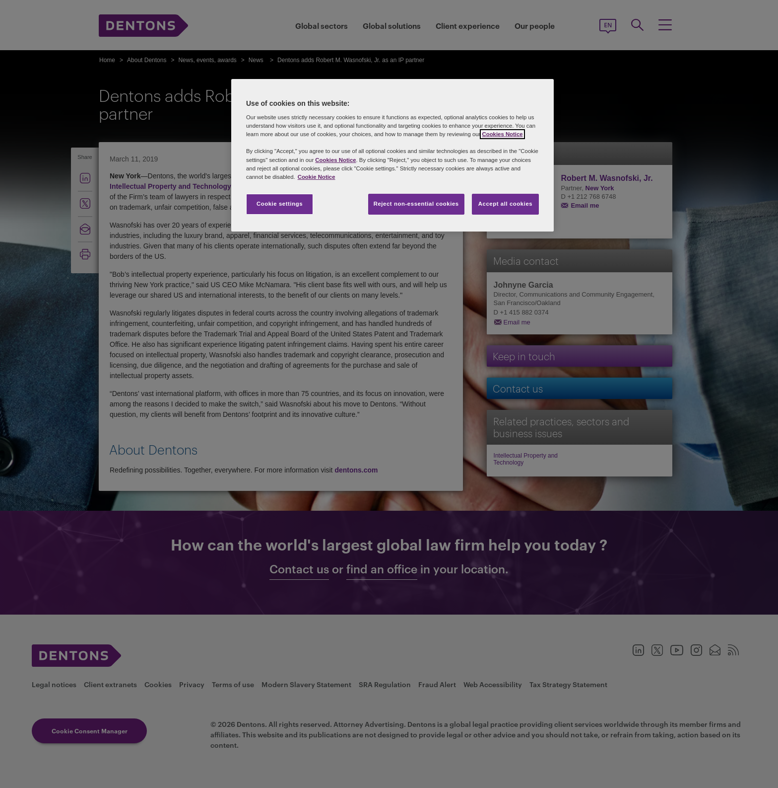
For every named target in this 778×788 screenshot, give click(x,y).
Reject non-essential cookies (416, 204)
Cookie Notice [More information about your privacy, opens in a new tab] (316, 177)
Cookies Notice (502, 134)
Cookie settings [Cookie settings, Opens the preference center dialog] (280, 204)
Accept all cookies (505, 204)
